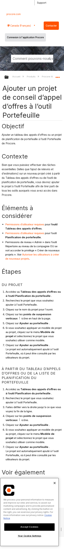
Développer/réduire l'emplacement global (57, 76)
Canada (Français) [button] (20, 25)
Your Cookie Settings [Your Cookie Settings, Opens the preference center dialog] (29, 536)
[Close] (54, 483)
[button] (50, 58)
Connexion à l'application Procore (25, 37)
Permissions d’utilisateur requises (24, 224)
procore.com (13, 14)
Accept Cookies (29, 527)
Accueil (16, 76)
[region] (29, 512)
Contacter (51, 25)
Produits (31, 76)
